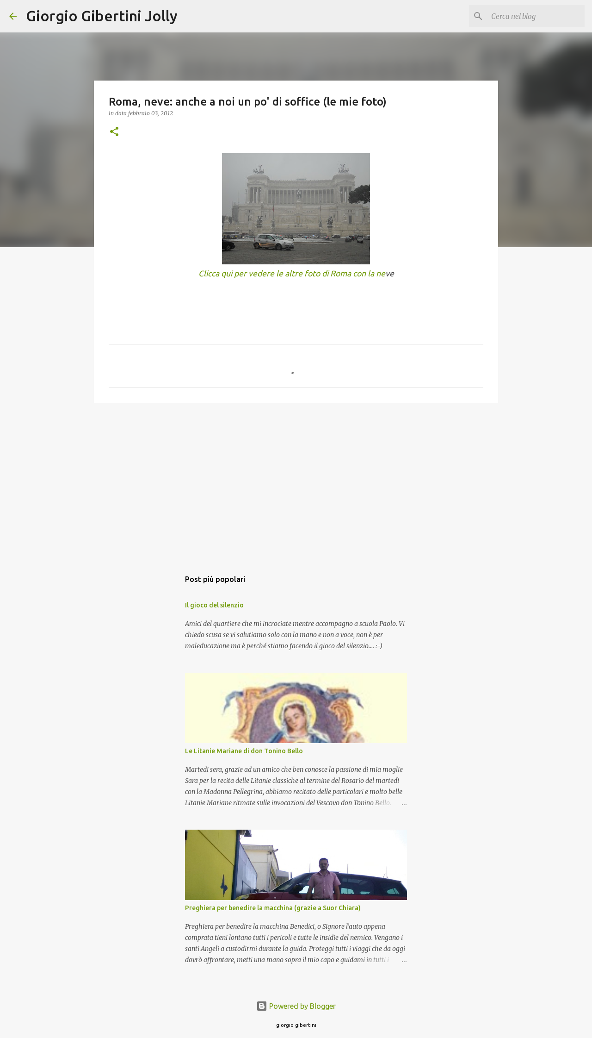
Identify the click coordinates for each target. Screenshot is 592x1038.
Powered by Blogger (296, 1006)
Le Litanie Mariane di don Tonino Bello (244, 751)
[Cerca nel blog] (536, 16)
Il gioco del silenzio (214, 605)
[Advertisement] (296, 481)
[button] (114, 132)
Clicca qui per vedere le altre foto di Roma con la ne (291, 273)
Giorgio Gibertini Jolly (102, 15)
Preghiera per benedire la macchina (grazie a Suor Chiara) (273, 908)
